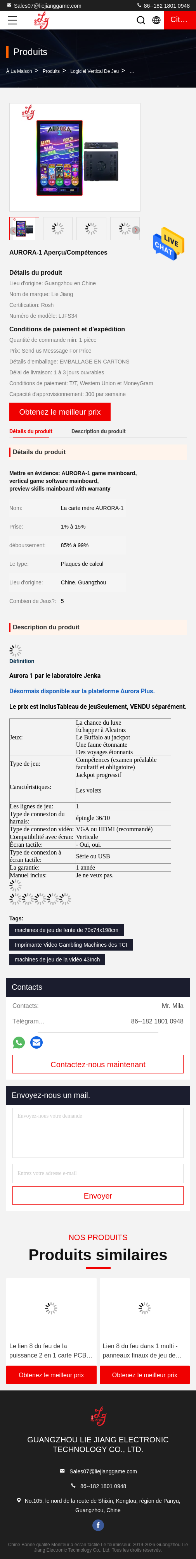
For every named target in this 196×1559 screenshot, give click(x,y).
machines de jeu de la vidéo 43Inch (57, 959)
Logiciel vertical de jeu (94, 71)
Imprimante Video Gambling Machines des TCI (71, 945)
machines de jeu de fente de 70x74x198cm (66, 930)
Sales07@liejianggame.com (44, 5)
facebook (98, 1525)
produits (51, 71)
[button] (136, 230)
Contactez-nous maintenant (98, 1064)
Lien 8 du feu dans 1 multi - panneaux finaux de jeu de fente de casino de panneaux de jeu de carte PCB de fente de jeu (143, 1351)
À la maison (19, 71)
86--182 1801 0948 (163, 5)
